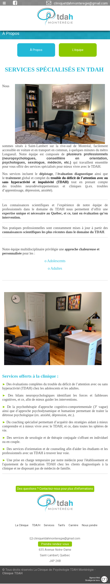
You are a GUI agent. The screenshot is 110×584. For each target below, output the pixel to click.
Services (49, 525)
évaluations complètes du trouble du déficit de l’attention (51, 384)
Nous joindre (89, 525)
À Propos (36, 50)
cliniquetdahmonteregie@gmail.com (77, 3)
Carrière (73, 525)
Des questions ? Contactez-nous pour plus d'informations (55, 489)
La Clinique (21, 525)
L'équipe (77, 50)
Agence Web (94, 578)
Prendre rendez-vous (55, 544)
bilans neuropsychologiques (35, 395)
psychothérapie (26, 407)
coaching (17, 422)
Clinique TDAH (12, 573)
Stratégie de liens (92, 581)
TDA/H (36, 525)
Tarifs (61, 525)
